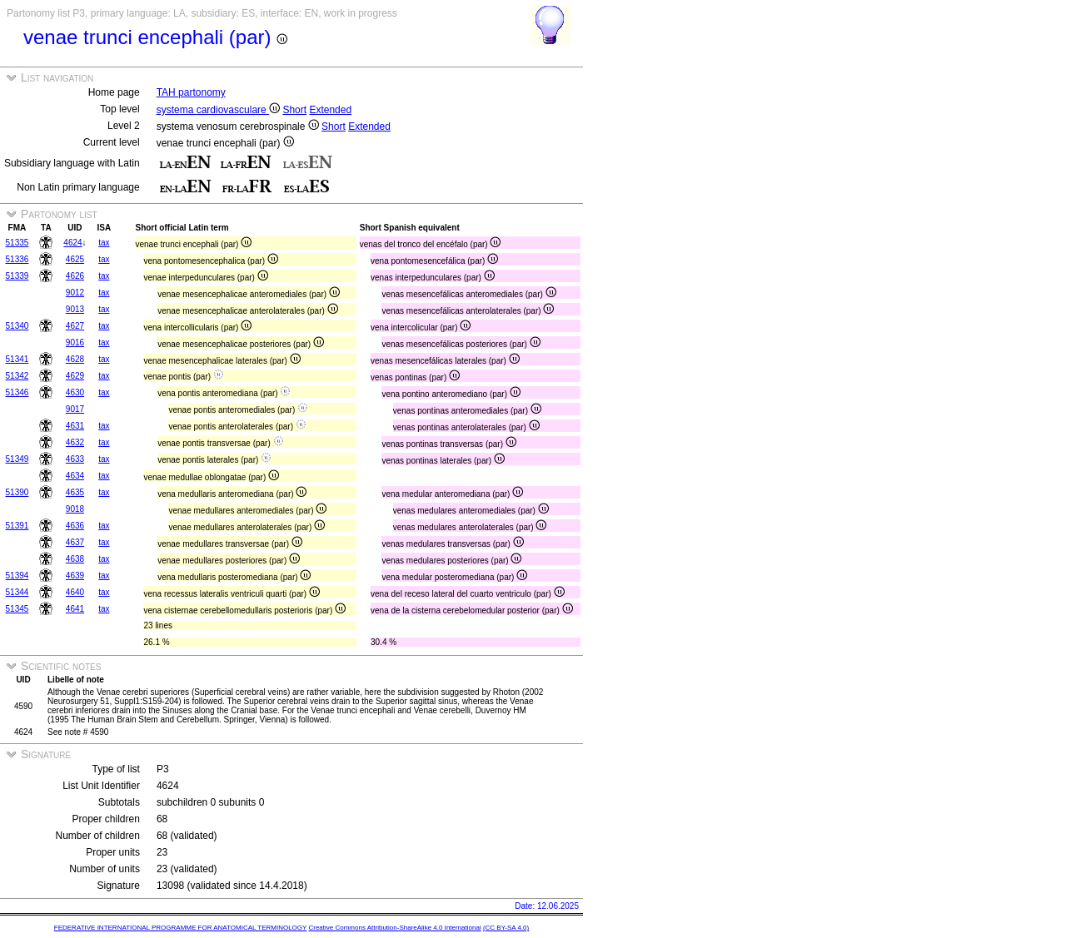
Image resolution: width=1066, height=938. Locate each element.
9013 (75, 309)
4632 (75, 442)
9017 (75, 409)
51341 (17, 359)
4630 (75, 392)
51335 (17, 242)
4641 (75, 608)
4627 (75, 325)
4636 (75, 525)
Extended (330, 110)
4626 (75, 275)
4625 (75, 259)
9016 (75, 342)
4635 (75, 492)
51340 (17, 325)
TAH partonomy (191, 92)
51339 (17, 275)
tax (103, 242)
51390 (17, 492)
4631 (75, 425)
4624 (72, 242)
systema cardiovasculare (218, 110)
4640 (75, 592)
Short (294, 110)
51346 (17, 392)
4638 (75, 558)
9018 (75, 509)
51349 (17, 459)
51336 (17, 259)
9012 (75, 292)
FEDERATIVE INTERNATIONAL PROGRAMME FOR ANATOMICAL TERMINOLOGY (180, 927)
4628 (75, 359)
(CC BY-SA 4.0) (506, 927)
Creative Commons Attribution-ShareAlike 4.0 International (394, 927)
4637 (75, 542)
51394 (17, 575)
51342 (17, 375)
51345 (17, 608)
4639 (75, 575)
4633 (75, 459)
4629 (75, 375)
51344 (17, 592)
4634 (75, 475)
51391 (17, 525)
